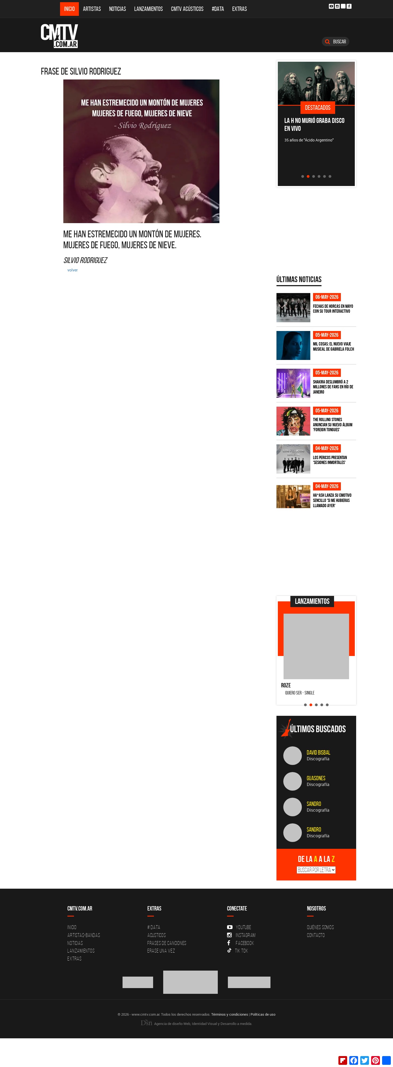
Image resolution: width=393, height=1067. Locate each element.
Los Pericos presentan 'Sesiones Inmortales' (330, 460)
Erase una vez (161, 951)
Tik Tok (237, 951)
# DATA (153, 927)
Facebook (240, 943)
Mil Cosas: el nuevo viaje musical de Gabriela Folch (333, 346)
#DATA (218, 8)
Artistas (92, 8)
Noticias (117, 8)
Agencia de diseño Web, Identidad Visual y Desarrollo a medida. (196, 1023)
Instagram (241, 935)
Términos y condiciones (229, 1014)
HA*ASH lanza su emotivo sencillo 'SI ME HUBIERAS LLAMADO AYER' (332, 500)
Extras (239, 8)
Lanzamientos (148, 8)
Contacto (316, 935)
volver (72, 270)
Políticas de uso (263, 1014)
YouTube (239, 927)
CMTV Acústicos (187, 8)
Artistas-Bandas (83, 935)
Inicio (69, 8)
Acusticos (156, 935)
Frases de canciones (166, 943)
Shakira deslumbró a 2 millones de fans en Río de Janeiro (333, 386)
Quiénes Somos (320, 927)
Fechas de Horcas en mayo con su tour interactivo (333, 309)
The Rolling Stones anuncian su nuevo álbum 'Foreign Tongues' (332, 424)
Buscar (335, 42)
